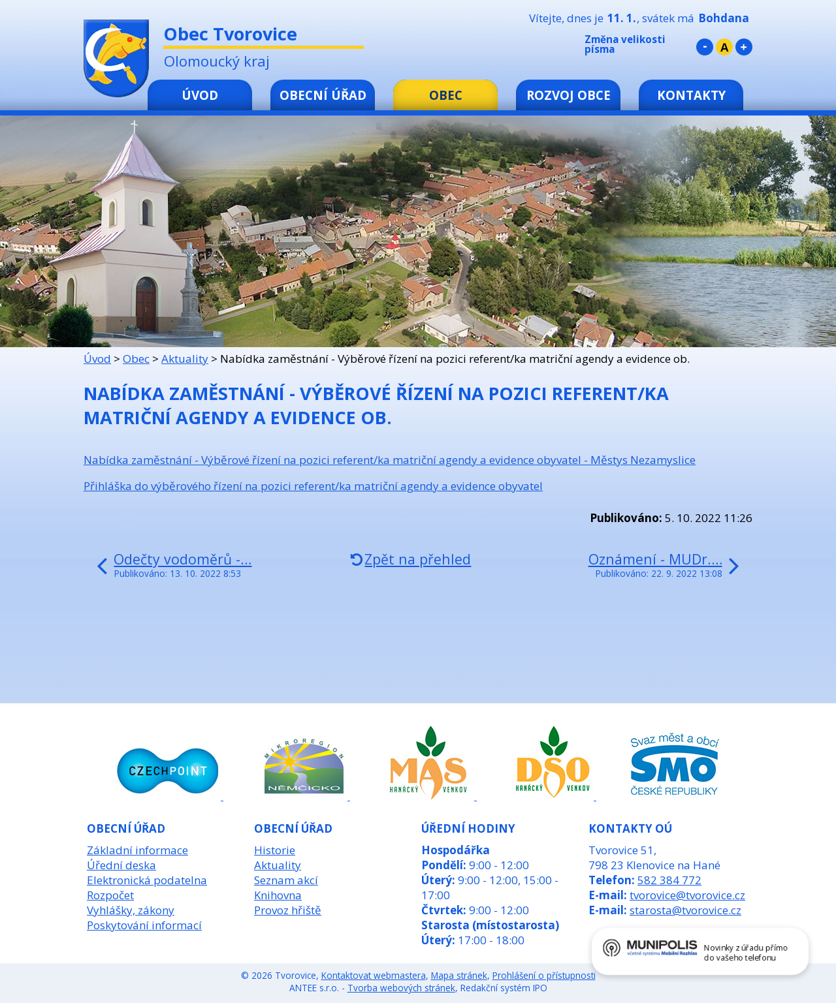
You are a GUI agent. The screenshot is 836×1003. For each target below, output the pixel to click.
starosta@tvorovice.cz (685, 910)
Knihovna (278, 895)
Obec (445, 95)
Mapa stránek (459, 975)
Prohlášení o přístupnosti (544, 975)
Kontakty (691, 95)
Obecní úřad (323, 95)
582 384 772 (669, 879)
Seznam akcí (286, 879)
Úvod (200, 95)
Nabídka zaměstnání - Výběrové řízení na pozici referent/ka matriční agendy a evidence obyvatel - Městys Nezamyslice (390, 459)
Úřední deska (121, 864)
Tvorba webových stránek (401, 987)
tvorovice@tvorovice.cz (687, 895)
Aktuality (184, 358)
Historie (274, 849)
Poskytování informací (144, 925)
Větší (743, 47)
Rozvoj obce (568, 95)
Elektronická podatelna (147, 879)
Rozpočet (110, 895)
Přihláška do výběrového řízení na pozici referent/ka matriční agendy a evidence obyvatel (313, 485)
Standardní (724, 47)
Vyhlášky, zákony (130, 910)
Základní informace (137, 849)
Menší (704, 47)
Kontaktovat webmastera (373, 975)
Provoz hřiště (287, 910)
